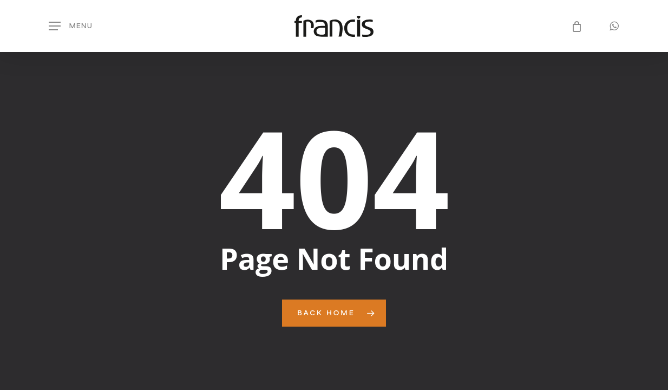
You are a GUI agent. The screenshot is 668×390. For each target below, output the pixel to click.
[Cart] (573, 26)
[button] (71, 26)
